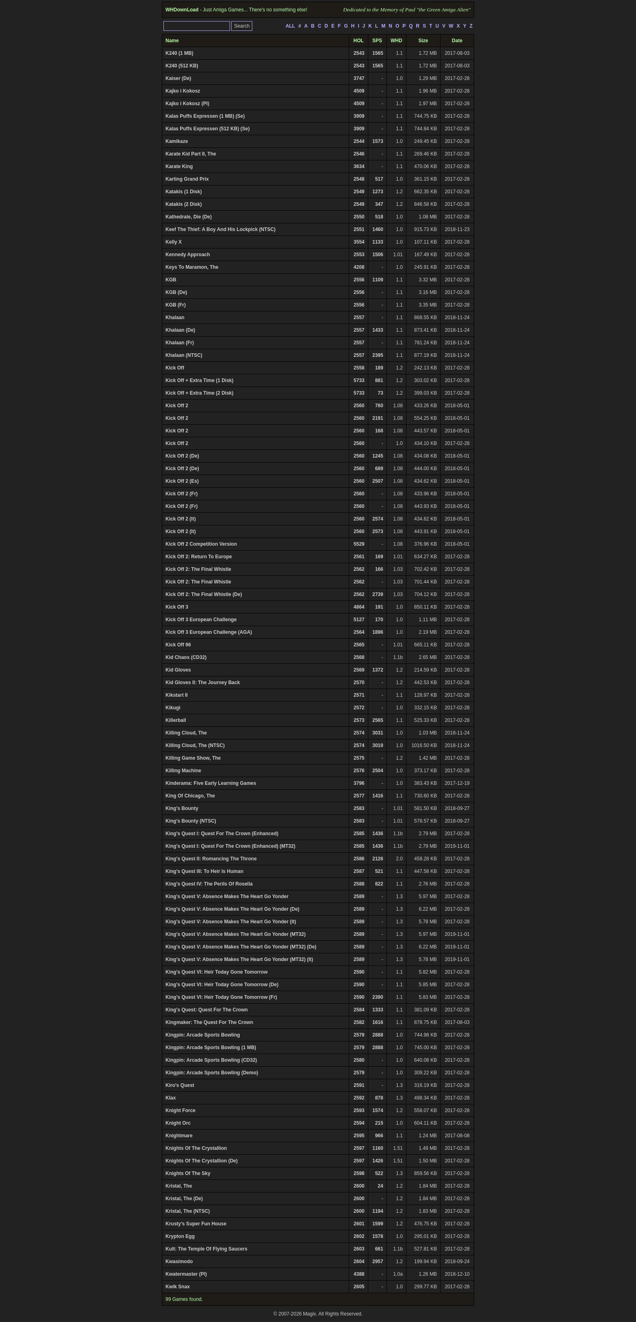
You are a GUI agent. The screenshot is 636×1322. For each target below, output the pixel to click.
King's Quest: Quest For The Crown (206, 1010)
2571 (359, 695)
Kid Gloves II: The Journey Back (202, 682)
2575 (359, 758)
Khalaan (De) (180, 330)
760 (379, 405)
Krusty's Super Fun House (195, 1224)
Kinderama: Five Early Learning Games (210, 783)
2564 (359, 632)
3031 (377, 733)
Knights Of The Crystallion (196, 1148)
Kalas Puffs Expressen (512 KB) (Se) (207, 129)
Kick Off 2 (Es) (182, 481)
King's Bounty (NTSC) (190, 821)
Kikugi (172, 708)
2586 (359, 859)
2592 (359, 1098)
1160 (377, 1148)
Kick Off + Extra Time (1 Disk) (199, 380)
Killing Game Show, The (193, 758)
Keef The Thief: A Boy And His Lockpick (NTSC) (220, 229)
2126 (377, 859)
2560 (359, 405)
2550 (359, 217)
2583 (359, 808)
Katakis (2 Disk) (183, 204)
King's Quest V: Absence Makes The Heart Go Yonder (226, 896)
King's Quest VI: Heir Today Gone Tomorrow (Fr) (221, 997)
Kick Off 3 (176, 607)
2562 (359, 569)
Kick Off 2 (176, 405)
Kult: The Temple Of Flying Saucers (206, 1249)
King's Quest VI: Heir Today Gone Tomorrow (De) (221, 984)
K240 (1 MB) (179, 53)
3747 (359, 78)
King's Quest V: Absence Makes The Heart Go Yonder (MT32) (235, 934)
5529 (359, 544)
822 (379, 884)
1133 (377, 242)
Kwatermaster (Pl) (186, 1274)
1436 (377, 833)
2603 (359, 1249)
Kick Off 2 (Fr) (181, 494)
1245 (377, 456)
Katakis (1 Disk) (183, 191)
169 (379, 556)
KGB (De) (176, 292)
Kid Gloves (178, 670)
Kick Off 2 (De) (182, 456)
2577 (359, 796)
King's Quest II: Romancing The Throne (211, 859)
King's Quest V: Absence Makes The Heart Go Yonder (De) (232, 909)
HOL (358, 40)
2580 (359, 1060)
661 (379, 1249)
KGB (170, 280)
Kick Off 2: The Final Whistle (198, 569)
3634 (359, 166)
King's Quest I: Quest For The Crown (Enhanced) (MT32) (230, 846)
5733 (359, 380)
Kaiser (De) (178, 78)
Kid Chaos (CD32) (185, 657)
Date (457, 40)
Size (423, 40)
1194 (377, 1211)
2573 (377, 531)
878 (379, 1098)
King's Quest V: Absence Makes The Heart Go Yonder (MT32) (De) (240, 947)
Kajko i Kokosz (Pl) (187, 103)
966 (379, 1135)
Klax (170, 1098)
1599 (377, 1224)
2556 (359, 280)
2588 (359, 884)
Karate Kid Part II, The (190, 154)
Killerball (175, 720)
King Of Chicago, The (190, 796)
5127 (359, 619)
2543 (359, 53)
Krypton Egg (180, 1236)
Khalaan (175, 317)
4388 (359, 1274)
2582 (359, 1022)
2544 (359, 141)
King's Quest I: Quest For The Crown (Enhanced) (221, 833)
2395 (377, 355)
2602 (359, 1236)
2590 (359, 972)
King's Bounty (181, 808)
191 (379, 607)
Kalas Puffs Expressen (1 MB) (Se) (205, 116)
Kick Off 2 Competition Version (201, 544)
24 (380, 1186)
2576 (359, 770)
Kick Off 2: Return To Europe (198, 556)
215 (379, 1123)
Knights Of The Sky (188, 1173)
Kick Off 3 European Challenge (200, 619)
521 (379, 871)
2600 (359, 1186)
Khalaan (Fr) (179, 343)
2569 (359, 670)
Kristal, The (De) (184, 1198)
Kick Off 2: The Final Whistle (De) (203, 594)
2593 (359, 1110)
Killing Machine (183, 770)
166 (379, 569)
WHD (396, 40)
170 (379, 619)
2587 (359, 871)
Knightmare (179, 1135)
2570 (359, 682)
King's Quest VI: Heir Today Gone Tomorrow (216, 972)
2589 (359, 896)
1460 (377, 229)
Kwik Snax (177, 1287)
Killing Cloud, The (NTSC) (195, 745)
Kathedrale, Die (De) (188, 217)
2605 (359, 1287)
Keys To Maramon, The (191, 267)
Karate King (179, 166)
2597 (359, 1148)
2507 (377, 481)
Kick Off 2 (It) (180, 519)
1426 (377, 1161)
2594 (359, 1123)
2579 (359, 1035)
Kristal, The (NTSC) (187, 1211)
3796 (359, 783)
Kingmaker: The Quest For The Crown (209, 1022)
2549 (359, 191)
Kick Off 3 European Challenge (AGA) (208, 632)
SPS (377, 40)
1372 (377, 670)
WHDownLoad (181, 10)
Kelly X (173, 242)
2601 (359, 1224)
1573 (377, 141)
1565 (377, 53)
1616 (377, 1022)
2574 (377, 519)
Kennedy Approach (187, 254)
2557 (359, 317)
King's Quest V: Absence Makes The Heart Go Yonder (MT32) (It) (239, 959)
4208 (359, 267)
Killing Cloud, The (186, 733)
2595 (359, 1135)
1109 (377, 280)
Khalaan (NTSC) (183, 355)
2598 (359, 1173)
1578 (377, 1236)
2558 (359, 368)
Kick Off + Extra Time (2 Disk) (199, 393)
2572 (359, 708)
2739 (377, 594)
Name (172, 40)
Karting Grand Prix (187, 179)
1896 (377, 632)
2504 (377, 770)
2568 (359, 657)
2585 (359, 833)
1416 (377, 796)
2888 (377, 1035)
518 (379, 217)
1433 (377, 330)
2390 (377, 997)
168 (379, 431)
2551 (359, 229)
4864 (359, 607)
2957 (377, 1261)
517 (379, 179)
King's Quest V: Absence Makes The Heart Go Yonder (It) (230, 922)
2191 (377, 418)
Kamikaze (176, 141)
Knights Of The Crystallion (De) (201, 1161)
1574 (377, 1110)
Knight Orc (178, 1123)
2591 (359, 1085)
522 (379, 1173)
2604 (359, 1261)
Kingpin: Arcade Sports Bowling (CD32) (211, 1060)
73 (380, 393)
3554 (359, 242)
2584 (359, 1010)
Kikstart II (176, 695)
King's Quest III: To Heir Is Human (204, 871)
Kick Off (174, 368)
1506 (377, 254)
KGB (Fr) (175, 305)
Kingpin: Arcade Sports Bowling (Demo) (211, 1073)
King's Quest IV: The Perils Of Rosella (209, 884)
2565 (359, 645)
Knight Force (180, 1110)
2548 (359, 179)
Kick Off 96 (178, 645)
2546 (359, 154)
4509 (359, 91)
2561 (359, 556)
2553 (359, 254)
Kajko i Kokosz (182, 91)
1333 (377, 1010)
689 (379, 468)
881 (379, 380)
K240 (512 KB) (181, 66)
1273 (377, 191)
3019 (377, 745)
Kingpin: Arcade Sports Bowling (202, 1035)
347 (379, 204)
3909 (359, 116)
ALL (290, 26)
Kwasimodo (179, 1261)
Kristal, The (178, 1186)
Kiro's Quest (179, 1085)
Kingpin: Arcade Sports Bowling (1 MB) (210, 1047)
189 (379, 368)
